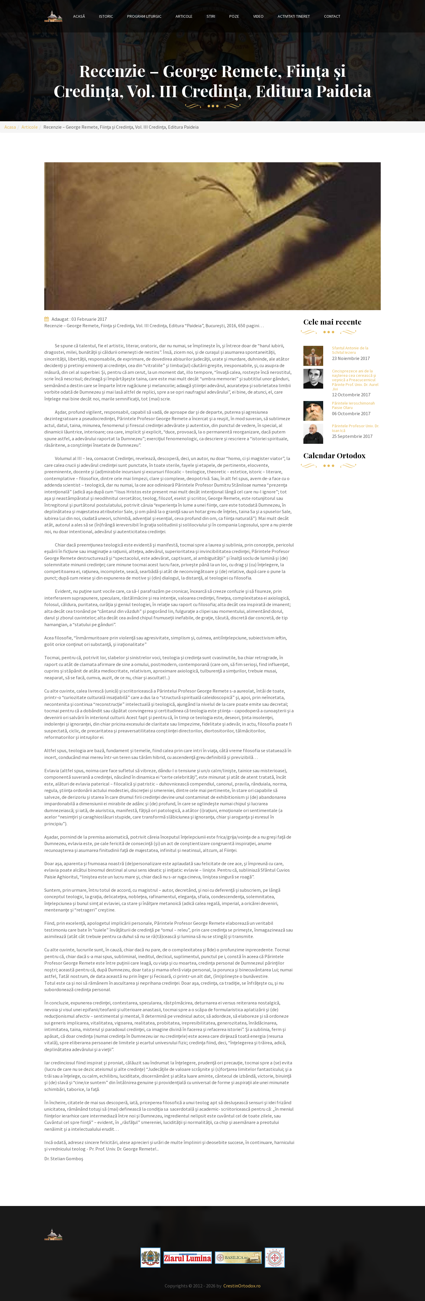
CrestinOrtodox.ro (242, 1286)
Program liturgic (144, 16)
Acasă (79, 16)
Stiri (211, 16)
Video (258, 16)
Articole (184, 16)
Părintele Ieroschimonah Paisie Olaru (353, 405)
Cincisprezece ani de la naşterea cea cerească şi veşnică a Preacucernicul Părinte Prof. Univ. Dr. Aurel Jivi (355, 380)
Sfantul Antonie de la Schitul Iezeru (350, 350)
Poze (234, 16)
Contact (332, 16)
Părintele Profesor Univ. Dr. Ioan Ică (355, 428)
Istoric (106, 16)
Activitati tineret (294, 16)
